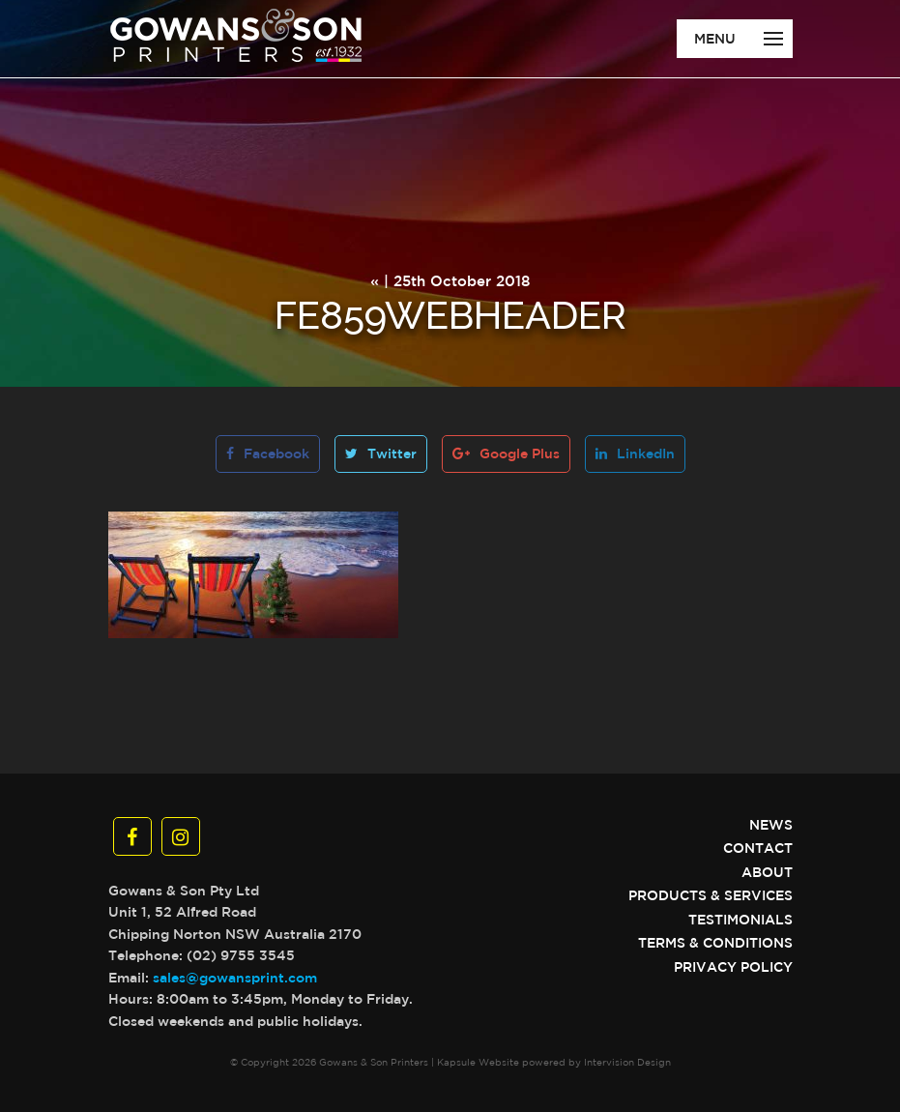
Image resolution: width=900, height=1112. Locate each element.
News (771, 825)
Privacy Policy (733, 967)
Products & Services (710, 895)
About (767, 872)
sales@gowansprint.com (235, 977)
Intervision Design (627, 1062)
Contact (758, 848)
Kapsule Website (478, 1062)
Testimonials (740, 919)
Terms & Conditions (715, 943)
